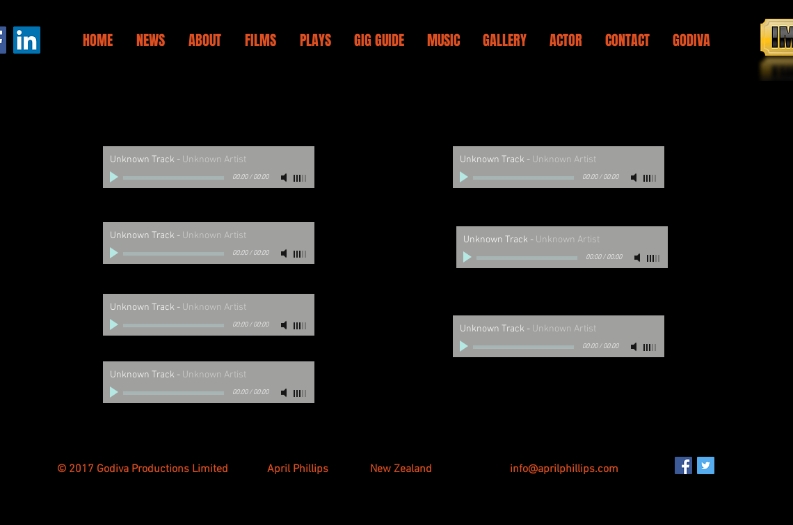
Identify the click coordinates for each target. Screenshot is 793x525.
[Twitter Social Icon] (705, 465)
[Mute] (285, 178)
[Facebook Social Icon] (683, 465)
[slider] (300, 178)
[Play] (115, 177)
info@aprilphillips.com (564, 469)
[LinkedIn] (26, 40)
